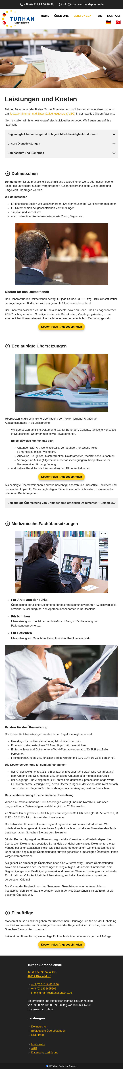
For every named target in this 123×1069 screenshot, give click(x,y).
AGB (34, 1048)
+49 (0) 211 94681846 (45, 984)
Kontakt (114, 15)
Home (45, 15)
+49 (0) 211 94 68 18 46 (36, 4)
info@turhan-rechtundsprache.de (81, 4)
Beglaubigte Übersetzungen (48, 1030)
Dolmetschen (39, 1026)
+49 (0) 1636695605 (43, 988)
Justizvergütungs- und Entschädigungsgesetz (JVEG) (42, 113)
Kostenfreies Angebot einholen (61, 326)
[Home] (17, 19)
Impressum (38, 1044)
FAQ (99, 15)
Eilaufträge (38, 1034)
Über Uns (61, 15)
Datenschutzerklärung (44, 1052)
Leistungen (83, 15)
